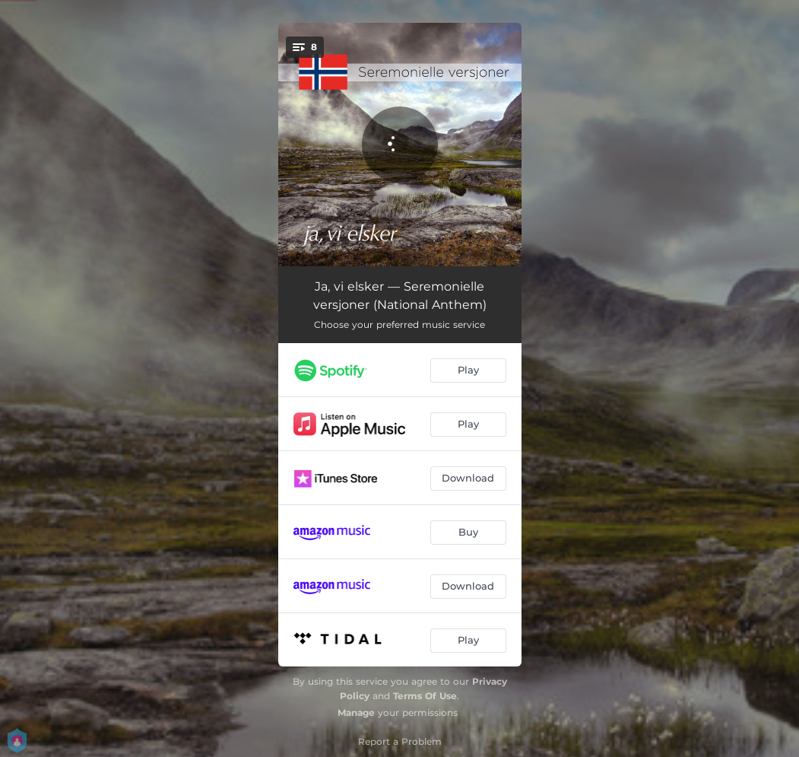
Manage (356, 712)
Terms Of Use (425, 695)
